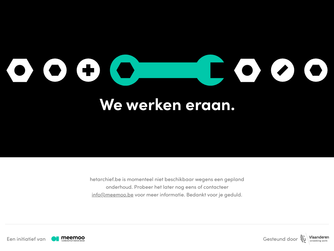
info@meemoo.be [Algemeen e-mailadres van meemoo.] (112, 194)
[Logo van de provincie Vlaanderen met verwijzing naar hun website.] (314, 239)
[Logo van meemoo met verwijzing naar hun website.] (68, 239)
